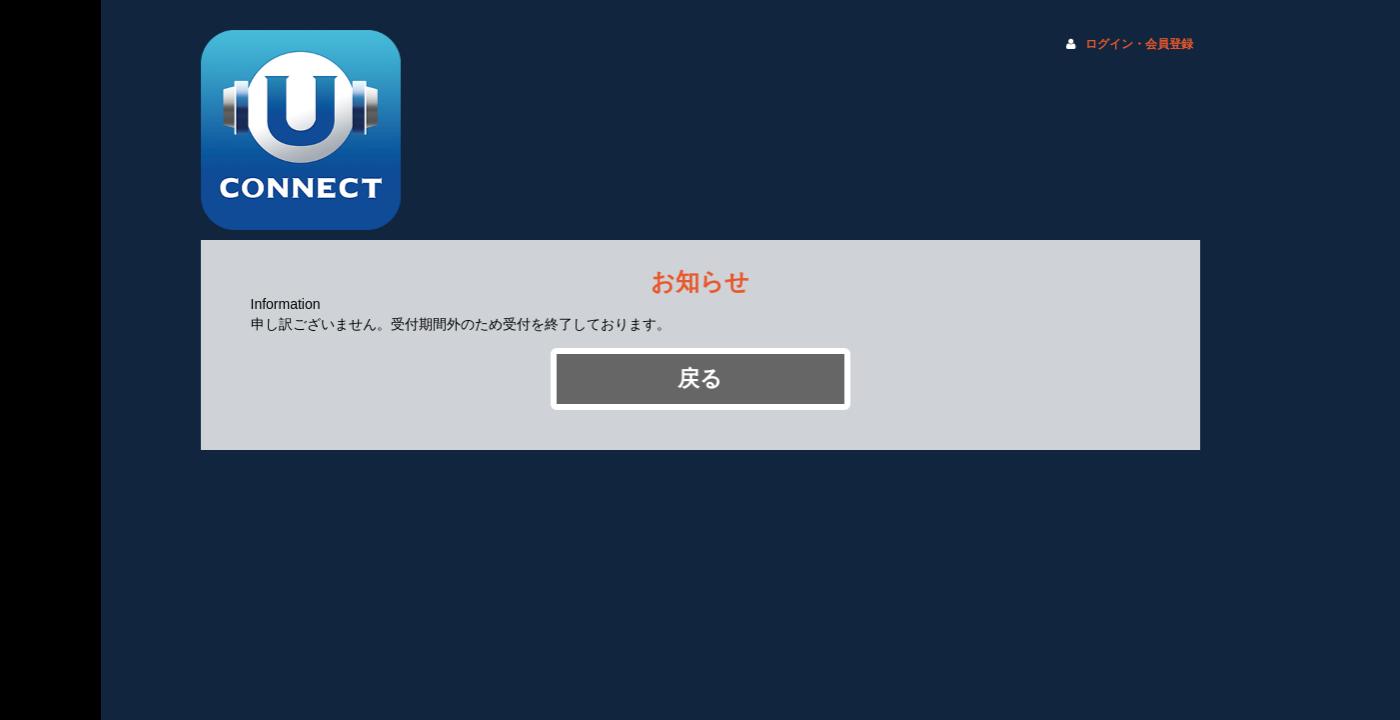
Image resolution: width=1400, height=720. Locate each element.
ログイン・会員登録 (1139, 44)
